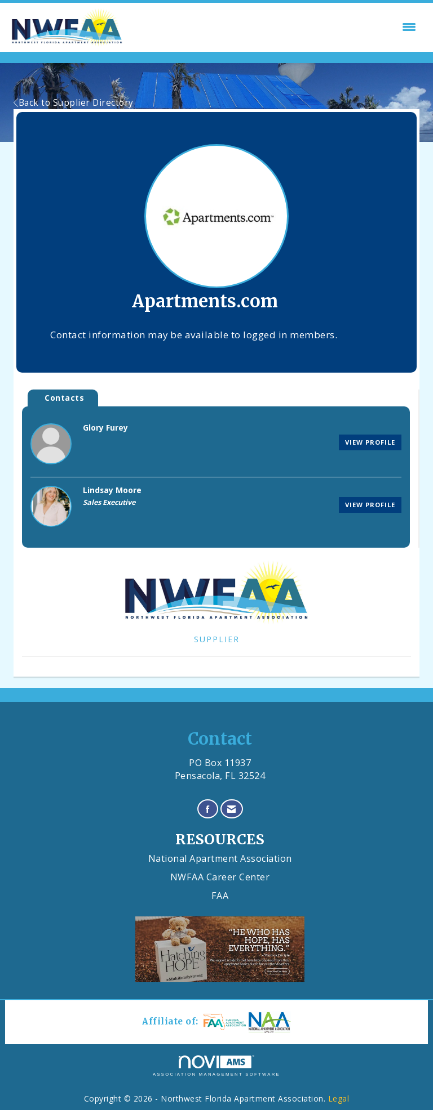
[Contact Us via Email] (231, 809)
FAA (220, 895)
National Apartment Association (220, 858)
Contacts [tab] (64, 397)
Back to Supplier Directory (74, 103)
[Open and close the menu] (273, 27)
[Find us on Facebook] (208, 809)
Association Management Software (216, 1066)
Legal (339, 1098)
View (370, 442)
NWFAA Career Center (220, 877)
